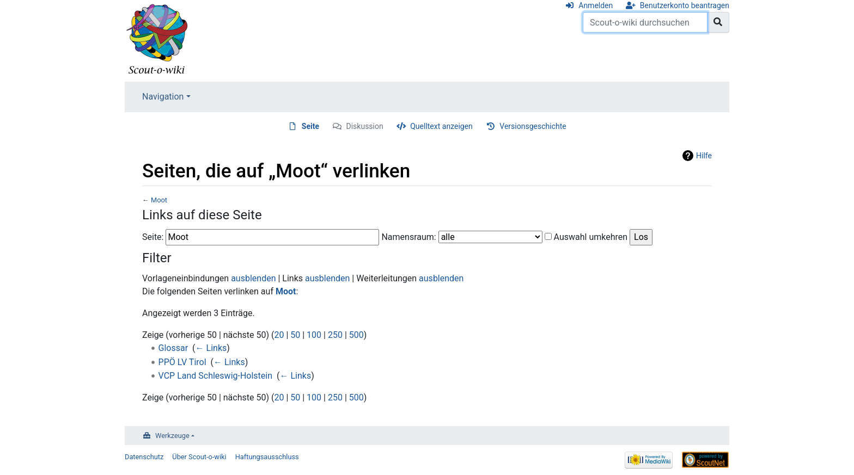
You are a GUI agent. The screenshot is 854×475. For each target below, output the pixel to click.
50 (295, 335)
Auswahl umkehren (591, 237)
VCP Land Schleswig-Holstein (215, 376)
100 (314, 335)
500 (356, 335)
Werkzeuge (172, 435)
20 (279, 335)
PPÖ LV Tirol (182, 362)
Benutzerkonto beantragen (684, 5)
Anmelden (595, 5)
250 (335, 335)
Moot (159, 200)
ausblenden (253, 278)
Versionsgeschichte (532, 126)
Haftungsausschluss (267, 457)
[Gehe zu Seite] (718, 22)
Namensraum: (408, 237)
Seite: (152, 237)
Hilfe (704, 155)
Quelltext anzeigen (441, 126)
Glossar (173, 348)
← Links (211, 348)
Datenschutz (144, 457)
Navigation (163, 96)
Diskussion (364, 126)
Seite (310, 126)
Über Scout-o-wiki (199, 457)
